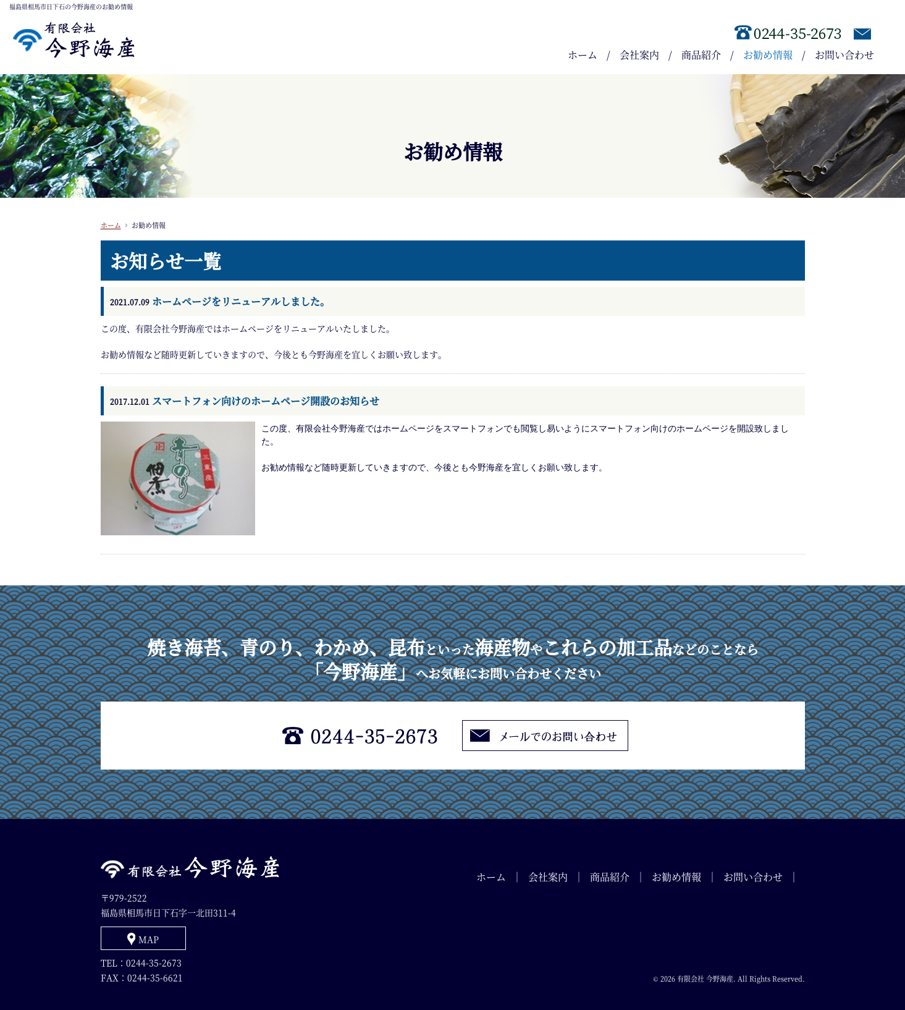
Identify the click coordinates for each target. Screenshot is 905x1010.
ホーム (582, 55)
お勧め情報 (768, 55)
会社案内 (639, 55)
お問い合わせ (844, 55)
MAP (148, 939)
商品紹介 (701, 55)
